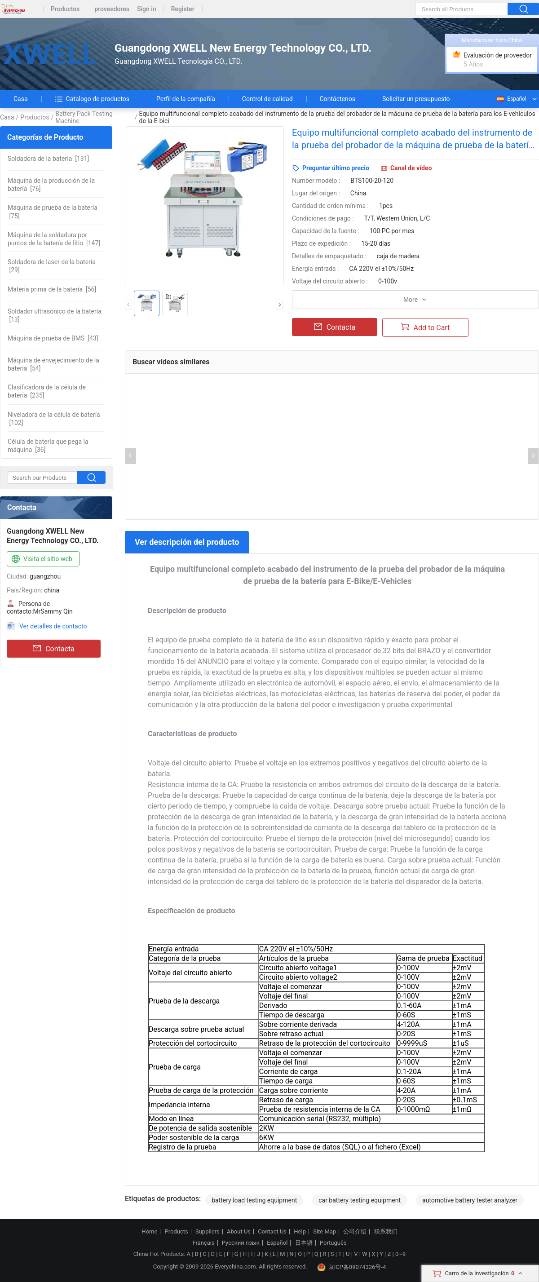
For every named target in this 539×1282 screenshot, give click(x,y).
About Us (239, 1231)
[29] (52, 266)
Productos (65, 9)
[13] (55, 315)
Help (300, 1231)
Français (203, 1243)
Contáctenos (337, 98)
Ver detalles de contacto (53, 626)
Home (149, 1231)
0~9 (400, 1254)
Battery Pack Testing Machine (84, 117)
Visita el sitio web (41, 559)
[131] (48, 158)
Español (511, 99)
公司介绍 (355, 1231)
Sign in (146, 9)
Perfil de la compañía (185, 98)
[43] (53, 338)
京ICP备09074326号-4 (351, 1267)
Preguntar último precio (335, 168)
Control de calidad (267, 98)
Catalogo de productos (92, 98)
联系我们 (386, 1231)
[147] (54, 239)
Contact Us (272, 1231)
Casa (20, 98)
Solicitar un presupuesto (416, 98)
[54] (53, 364)
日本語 (304, 1243)
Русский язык (241, 1243)
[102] (54, 418)
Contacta (54, 648)
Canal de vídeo (411, 168)
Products (176, 1231)
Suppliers (207, 1231)
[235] (47, 391)
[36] (48, 445)
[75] (52, 211)
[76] (51, 184)
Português (333, 1243)
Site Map (324, 1231)
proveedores (111, 9)
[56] (52, 289)
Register (182, 9)
